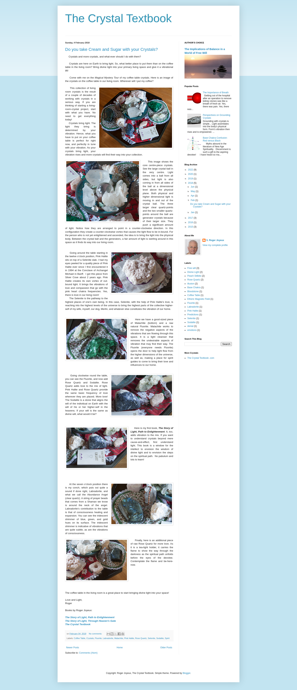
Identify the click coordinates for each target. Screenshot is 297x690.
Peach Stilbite (194, 276)
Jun (193, 186)
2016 (191, 222)
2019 (191, 178)
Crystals (90, 638)
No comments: (96, 634)
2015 (191, 226)
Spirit (167, 638)
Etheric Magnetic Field (198, 299)
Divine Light (193, 272)
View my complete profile (215, 245)
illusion (190, 283)
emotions (192, 330)
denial (190, 326)
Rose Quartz (141, 638)
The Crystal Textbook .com (200, 358)
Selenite (151, 638)
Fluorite (98, 638)
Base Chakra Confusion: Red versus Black (215, 139)
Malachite (118, 638)
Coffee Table (79, 638)
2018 (191, 183)
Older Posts (166, 647)
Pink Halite (129, 638)
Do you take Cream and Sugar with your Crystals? (111, 49)
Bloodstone (193, 291)
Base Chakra (193, 287)
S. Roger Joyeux (215, 240)
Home (120, 647)
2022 (191, 169)
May (193, 191)
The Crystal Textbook (118, 18)
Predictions (193, 314)
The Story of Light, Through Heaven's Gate (90, 620)
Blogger (186, 673)
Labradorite (108, 638)
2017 (191, 218)
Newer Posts (72, 647)
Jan (193, 212)
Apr (193, 195)
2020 (191, 174)
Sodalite (160, 638)
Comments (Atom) (88, 653)
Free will (191, 268)
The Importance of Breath (216, 92)
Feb (193, 200)
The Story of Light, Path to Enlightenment (89, 617)
